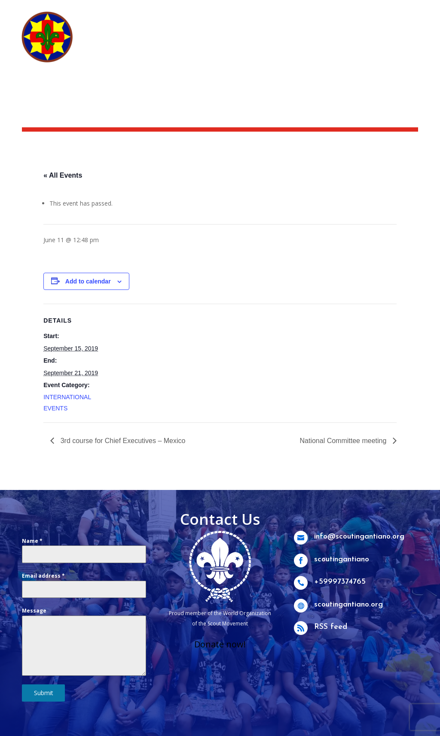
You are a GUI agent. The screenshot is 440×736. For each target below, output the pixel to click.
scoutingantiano (343, 559)
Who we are (224, 43)
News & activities (271, 11)
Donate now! (220, 644)
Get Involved (334, 43)
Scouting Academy (387, 11)
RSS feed (333, 627)
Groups (386, 43)
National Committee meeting (343, 440)
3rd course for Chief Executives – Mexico (121, 440)
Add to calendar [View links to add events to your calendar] (88, 281)
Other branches (297, 56)
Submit (43, 693)
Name (32, 541)
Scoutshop (328, 11)
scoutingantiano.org (349, 604)
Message (34, 610)
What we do (282, 43)
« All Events (62, 175)
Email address (43, 575)
